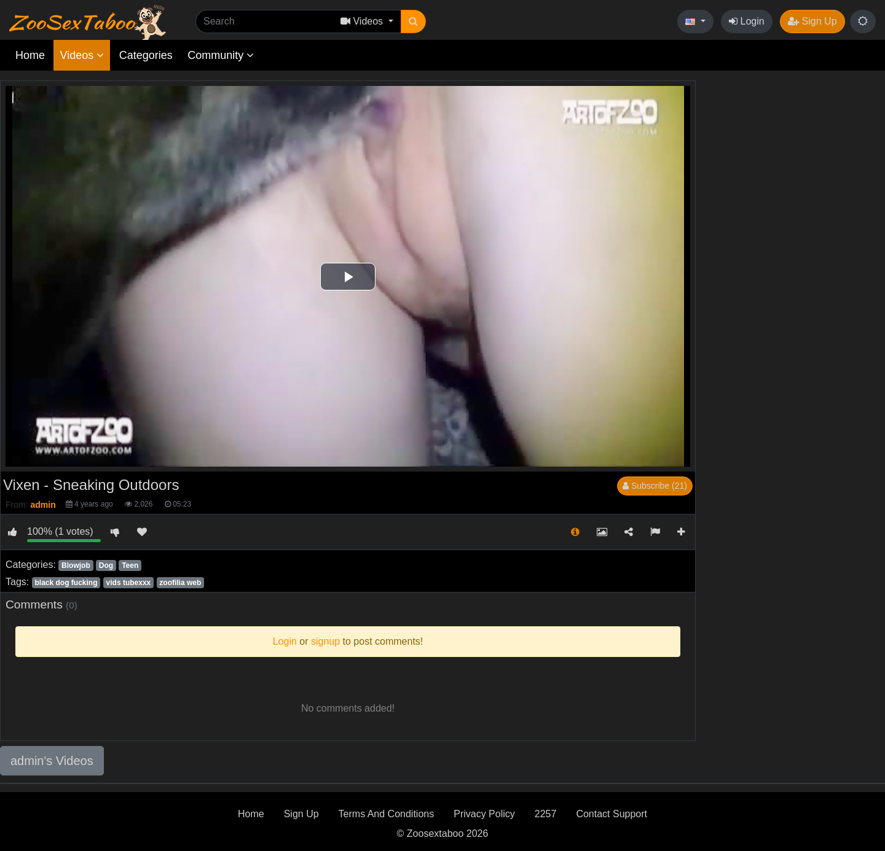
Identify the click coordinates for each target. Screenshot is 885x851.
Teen (130, 565)
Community (220, 55)
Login (747, 21)
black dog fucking (65, 582)
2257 (546, 814)
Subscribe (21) (655, 486)
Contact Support (611, 814)
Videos (82, 55)
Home (30, 55)
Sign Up (812, 21)
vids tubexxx (128, 582)
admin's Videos (51, 760)
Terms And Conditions (387, 814)
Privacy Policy (484, 814)
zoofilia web (180, 582)
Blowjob (75, 565)
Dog (106, 565)
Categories (146, 55)
